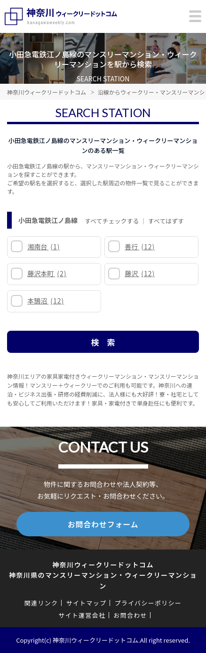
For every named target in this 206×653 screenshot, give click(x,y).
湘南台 (43, 246)
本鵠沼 (45, 300)
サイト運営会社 (81, 615)
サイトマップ (86, 603)
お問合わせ (130, 615)
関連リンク (41, 603)
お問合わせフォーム (103, 524)
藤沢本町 (46, 273)
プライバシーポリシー (148, 603)
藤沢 (140, 273)
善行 (140, 246)
